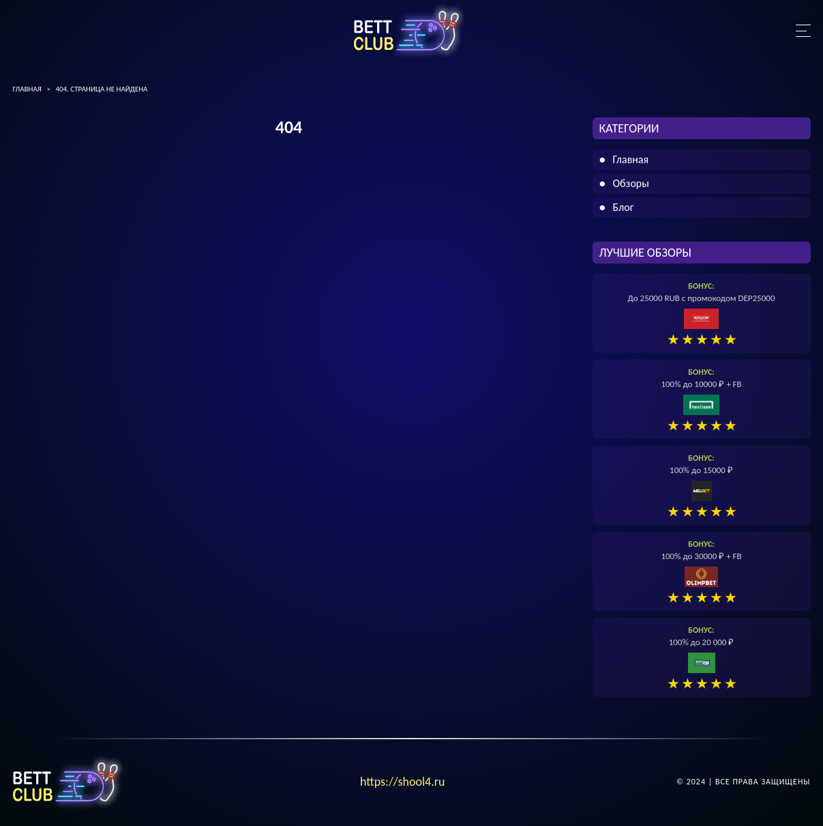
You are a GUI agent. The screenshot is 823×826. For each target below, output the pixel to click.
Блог (623, 207)
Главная (631, 159)
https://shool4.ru (402, 781)
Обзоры (631, 183)
